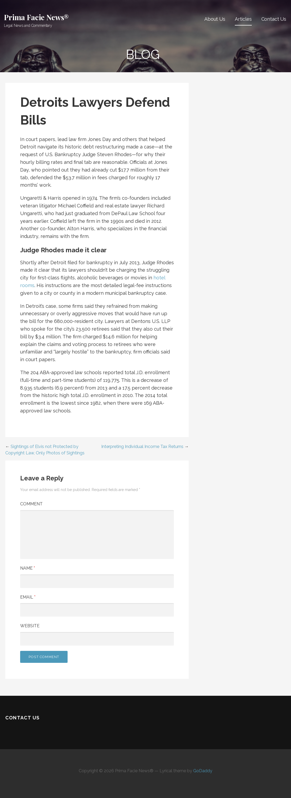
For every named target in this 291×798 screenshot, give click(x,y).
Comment (31, 503)
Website (29, 625)
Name (27, 568)
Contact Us (273, 19)
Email (28, 597)
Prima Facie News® (36, 17)
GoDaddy (202, 770)
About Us (214, 19)
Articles (243, 19)
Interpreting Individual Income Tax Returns (142, 446)
